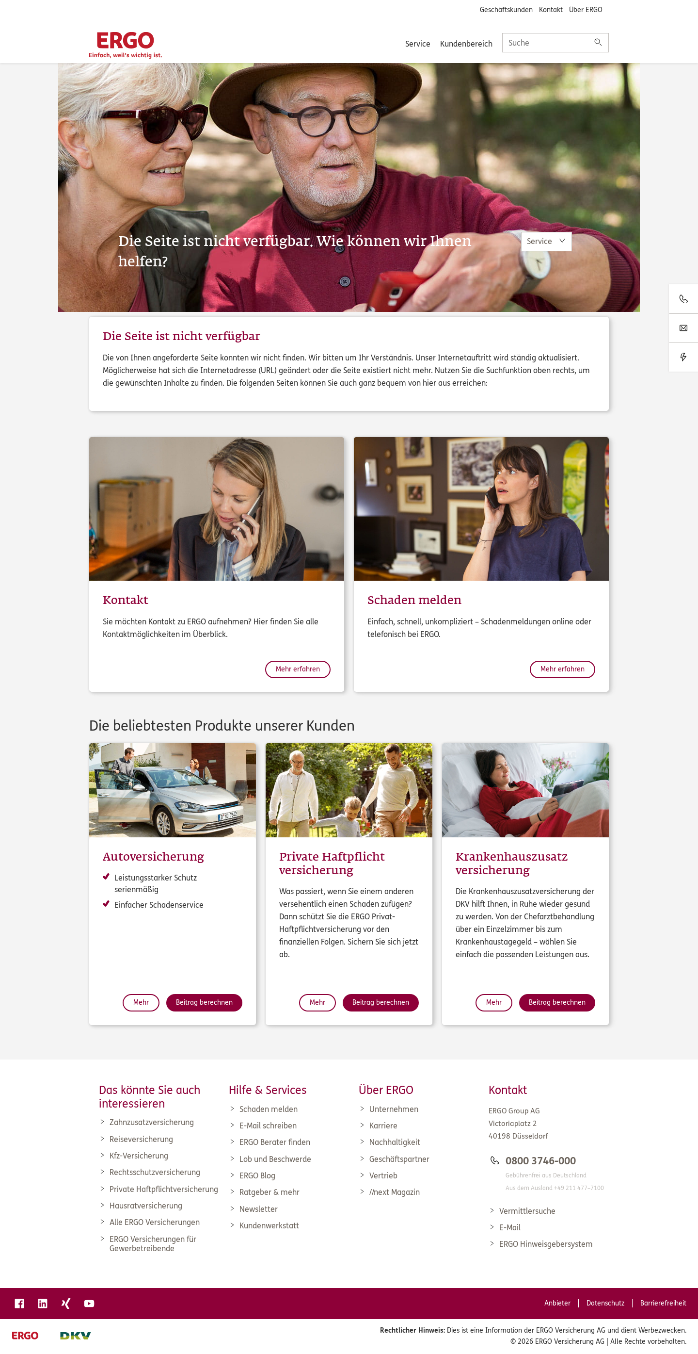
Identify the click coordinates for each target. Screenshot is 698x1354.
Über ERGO (586, 10)
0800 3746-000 (541, 1161)
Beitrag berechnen (204, 1002)
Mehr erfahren (298, 669)
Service (417, 44)
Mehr (141, 1002)
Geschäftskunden (506, 10)
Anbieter (557, 1303)
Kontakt (551, 10)
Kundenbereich (466, 44)
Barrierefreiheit (663, 1303)
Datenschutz (605, 1303)
